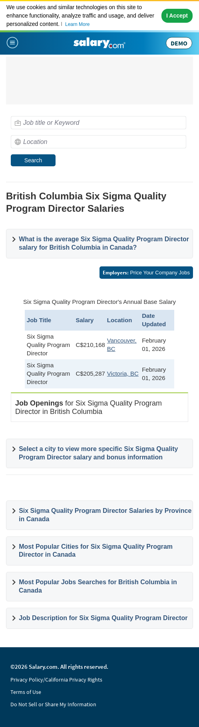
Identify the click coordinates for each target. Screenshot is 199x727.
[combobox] (98, 122)
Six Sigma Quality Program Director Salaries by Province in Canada (105, 514)
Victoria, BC (123, 373)
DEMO (179, 43)
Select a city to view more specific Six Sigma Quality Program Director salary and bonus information (98, 453)
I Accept (177, 15)
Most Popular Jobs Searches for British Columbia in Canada (98, 586)
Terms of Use (25, 691)
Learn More (77, 24)
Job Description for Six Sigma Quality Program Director (103, 618)
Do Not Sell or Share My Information (53, 704)
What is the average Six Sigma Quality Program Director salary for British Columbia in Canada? (104, 243)
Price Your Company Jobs (146, 272)
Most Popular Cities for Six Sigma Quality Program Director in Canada (96, 550)
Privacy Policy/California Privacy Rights (56, 679)
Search (33, 160)
